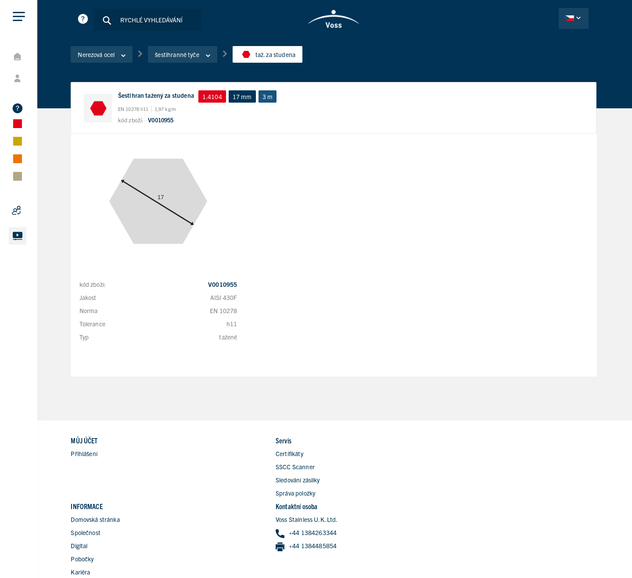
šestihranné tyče (189, 57)
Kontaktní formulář (367, 507)
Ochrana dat (541, 549)
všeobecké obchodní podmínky (556, 561)
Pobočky (353, 481)
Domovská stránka (366, 442)
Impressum (582, 549)
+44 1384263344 (504, 455)
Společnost (357, 455)
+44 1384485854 (504, 468)
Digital (350, 468)
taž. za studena (274, 56)
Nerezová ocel (109, 57)
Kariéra (351, 494)
